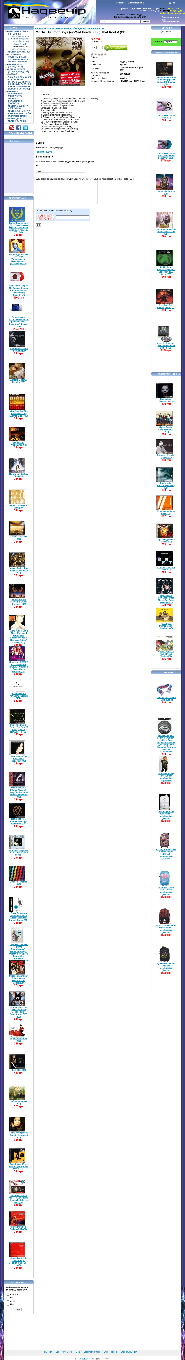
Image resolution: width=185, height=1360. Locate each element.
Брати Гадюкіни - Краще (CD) (166, 540)
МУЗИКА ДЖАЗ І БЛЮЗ (19, 52)
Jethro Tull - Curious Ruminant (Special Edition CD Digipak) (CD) (166, 81)
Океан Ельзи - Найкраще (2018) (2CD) (166, 429)
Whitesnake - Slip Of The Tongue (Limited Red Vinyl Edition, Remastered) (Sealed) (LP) (18, 290)
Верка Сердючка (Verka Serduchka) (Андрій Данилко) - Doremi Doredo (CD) (18, 916)
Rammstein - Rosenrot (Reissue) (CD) (166, 485)
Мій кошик (167, 28)
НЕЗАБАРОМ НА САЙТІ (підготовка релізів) (19, 114)
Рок (11, 1298)
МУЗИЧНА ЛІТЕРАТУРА (19, 111)
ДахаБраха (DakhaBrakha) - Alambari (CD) (166, 625)
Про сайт (124, 8)
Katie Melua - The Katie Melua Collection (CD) (19, 758)
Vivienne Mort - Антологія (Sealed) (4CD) (19, 695)
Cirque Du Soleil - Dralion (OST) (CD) (18, 1228)
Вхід (164, 19)
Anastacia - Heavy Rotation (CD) (18, 381)
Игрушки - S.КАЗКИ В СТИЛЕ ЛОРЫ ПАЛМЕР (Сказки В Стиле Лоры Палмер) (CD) (18, 667)
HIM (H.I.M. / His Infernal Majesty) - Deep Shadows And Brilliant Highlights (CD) (18, 792)
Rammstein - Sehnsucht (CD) (166, 400)
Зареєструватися (170, 17)
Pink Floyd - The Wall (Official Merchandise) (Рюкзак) (166, 815)
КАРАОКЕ (12, 74)
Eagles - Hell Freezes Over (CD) (18, 506)
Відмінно (105, 54)
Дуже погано (92, 54)
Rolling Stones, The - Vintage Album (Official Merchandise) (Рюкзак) (166, 854)
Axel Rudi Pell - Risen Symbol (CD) (166, 306)
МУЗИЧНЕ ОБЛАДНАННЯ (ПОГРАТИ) (15, 101)
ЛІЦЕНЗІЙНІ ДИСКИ (20, 41)
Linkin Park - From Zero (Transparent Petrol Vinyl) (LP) (166, 155)
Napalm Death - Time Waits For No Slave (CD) (18, 570)
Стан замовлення (170, 22)
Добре (102, 54)
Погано (95, 54)
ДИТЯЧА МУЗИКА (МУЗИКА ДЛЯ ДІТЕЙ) (18, 70)
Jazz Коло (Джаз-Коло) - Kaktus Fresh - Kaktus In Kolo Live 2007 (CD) (19, 1199)
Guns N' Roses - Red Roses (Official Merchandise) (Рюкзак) (166, 929)
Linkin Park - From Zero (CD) (166, 116)
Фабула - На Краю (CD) (18, 1102)
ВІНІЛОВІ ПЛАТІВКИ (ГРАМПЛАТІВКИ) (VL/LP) (18, 38)
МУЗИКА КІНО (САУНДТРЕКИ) (15, 65)
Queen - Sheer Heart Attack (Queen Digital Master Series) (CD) (18, 979)
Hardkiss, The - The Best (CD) (166, 568)
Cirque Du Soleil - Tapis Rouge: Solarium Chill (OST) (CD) (18, 1261)
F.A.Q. (154, 11)
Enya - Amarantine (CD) (18, 1040)
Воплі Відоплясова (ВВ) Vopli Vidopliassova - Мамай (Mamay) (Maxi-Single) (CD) (18, 259)
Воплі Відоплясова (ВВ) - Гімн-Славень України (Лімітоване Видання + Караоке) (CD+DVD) (18, 227)
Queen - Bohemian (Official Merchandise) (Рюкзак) (166, 966)
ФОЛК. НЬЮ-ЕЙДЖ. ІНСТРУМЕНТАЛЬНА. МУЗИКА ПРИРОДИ (18, 59)
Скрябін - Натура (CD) (18, 538)
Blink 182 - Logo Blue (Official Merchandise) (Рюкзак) (166, 891)
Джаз (12, 1301)
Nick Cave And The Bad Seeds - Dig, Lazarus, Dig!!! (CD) (18, 413)
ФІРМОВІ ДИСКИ (19, 49)
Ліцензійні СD (21, 46)
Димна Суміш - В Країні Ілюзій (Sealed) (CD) (166, 654)
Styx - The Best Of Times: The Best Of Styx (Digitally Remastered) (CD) (19, 728)
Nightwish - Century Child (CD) (18, 475)
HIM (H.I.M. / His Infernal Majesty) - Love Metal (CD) (18, 821)
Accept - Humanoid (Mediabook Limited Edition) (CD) (166, 345)
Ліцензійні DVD (20, 44)
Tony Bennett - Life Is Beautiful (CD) (19, 349)
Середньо (99, 54)
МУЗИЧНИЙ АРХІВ (17, 121)
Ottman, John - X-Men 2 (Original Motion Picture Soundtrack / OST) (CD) (18, 1012)
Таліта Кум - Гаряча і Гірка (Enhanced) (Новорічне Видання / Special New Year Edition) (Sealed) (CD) (18, 637)
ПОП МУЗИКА (14, 54)
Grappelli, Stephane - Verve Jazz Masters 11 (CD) (18, 852)
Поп (12, 1304)
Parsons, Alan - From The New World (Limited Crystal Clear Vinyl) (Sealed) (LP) (19, 322)
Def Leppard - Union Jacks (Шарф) (166, 698)
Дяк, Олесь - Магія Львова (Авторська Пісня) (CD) (18, 1166)
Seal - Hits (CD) (19, 1070)
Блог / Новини (135, 3)
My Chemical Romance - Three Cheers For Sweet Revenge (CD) (166, 599)
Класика (14, 1294)
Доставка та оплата (141, 8)
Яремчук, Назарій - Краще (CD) (166, 456)
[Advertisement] (19, 168)
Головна (120, 3)
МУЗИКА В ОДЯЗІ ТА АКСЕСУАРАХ (18, 107)
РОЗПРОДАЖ (14, 118)
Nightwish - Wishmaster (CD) (19, 444)
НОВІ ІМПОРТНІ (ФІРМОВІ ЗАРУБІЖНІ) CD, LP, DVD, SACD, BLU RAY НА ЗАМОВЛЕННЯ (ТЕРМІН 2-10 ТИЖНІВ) (20, 84)
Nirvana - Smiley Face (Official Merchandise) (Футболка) (166, 777)
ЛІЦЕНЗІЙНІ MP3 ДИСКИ (20, 77)
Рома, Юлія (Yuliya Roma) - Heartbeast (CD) (19, 1135)
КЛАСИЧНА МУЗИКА (18, 31)
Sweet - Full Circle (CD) (166, 192)
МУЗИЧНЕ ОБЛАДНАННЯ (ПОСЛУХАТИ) (15, 93)
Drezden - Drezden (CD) (18, 883)
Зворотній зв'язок (92, 1352)
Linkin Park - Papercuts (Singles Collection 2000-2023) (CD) (166, 270)
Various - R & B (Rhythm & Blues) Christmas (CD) (18, 601)
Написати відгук (44, 152)
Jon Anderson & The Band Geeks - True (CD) (166, 231)
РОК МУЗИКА (14, 34)
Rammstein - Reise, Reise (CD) (166, 512)
